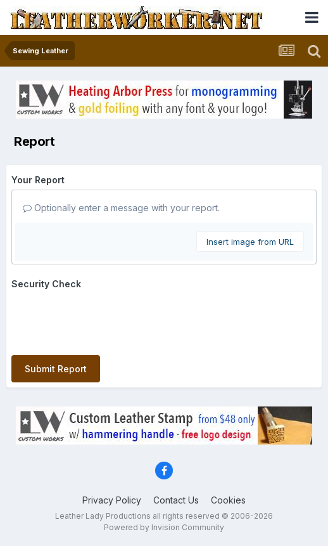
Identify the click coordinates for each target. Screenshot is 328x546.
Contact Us (176, 500)
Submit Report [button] (56, 368)
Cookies (228, 500)
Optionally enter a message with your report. (121, 207)
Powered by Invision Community (164, 527)
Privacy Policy (111, 500)
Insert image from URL (250, 242)
